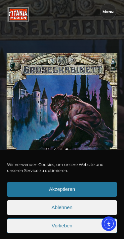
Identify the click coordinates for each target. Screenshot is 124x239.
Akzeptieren (62, 196)
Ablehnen (62, 214)
